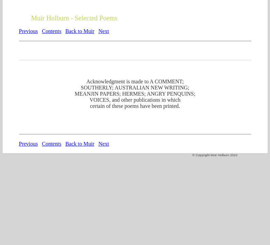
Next (103, 31)
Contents (51, 31)
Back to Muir (79, 31)
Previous (28, 31)
